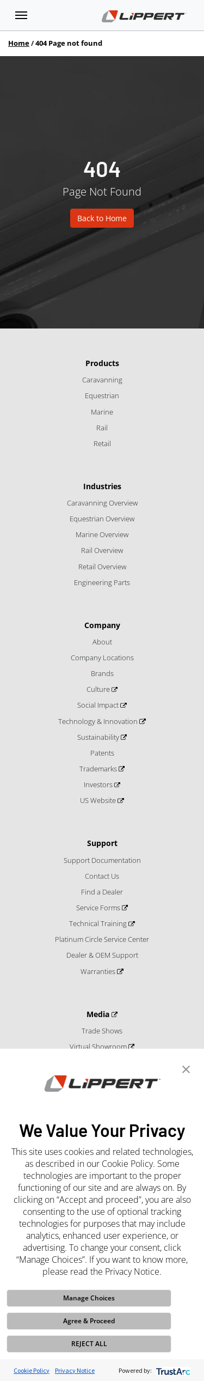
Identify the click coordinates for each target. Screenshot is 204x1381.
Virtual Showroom (99, 1046)
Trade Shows (102, 1031)
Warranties (99, 971)
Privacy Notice (75, 1370)
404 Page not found (68, 43)
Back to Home (102, 218)
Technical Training (98, 923)
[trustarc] (172, 1370)
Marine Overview (102, 534)
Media (99, 1014)
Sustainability (99, 737)
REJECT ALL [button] (89, 1343)
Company (102, 625)
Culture (99, 689)
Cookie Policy (32, 1370)
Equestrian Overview (102, 519)
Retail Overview (102, 566)
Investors (99, 784)
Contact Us (102, 876)
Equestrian (102, 395)
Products (102, 363)
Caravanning (102, 380)
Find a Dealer (102, 892)
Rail (102, 428)
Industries (102, 486)
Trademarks (99, 769)
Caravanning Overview (102, 503)
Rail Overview (102, 550)
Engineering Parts (102, 582)
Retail (102, 443)
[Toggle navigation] (21, 15)
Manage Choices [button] (89, 1298)
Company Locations (102, 657)
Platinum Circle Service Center (102, 939)
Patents (102, 753)
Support (102, 843)
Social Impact (98, 705)
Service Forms (99, 907)
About (102, 642)
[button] (186, 1068)
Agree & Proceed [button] (89, 1320)
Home (18, 43)
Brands (102, 673)
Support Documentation (102, 860)
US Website (99, 800)
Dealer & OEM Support (102, 955)
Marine (102, 412)
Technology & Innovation (98, 721)
